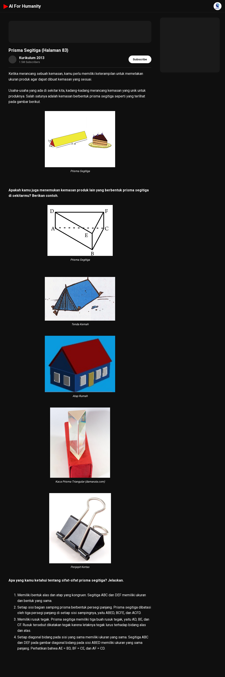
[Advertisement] (80, 32)
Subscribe (140, 59)
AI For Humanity (22, 6)
